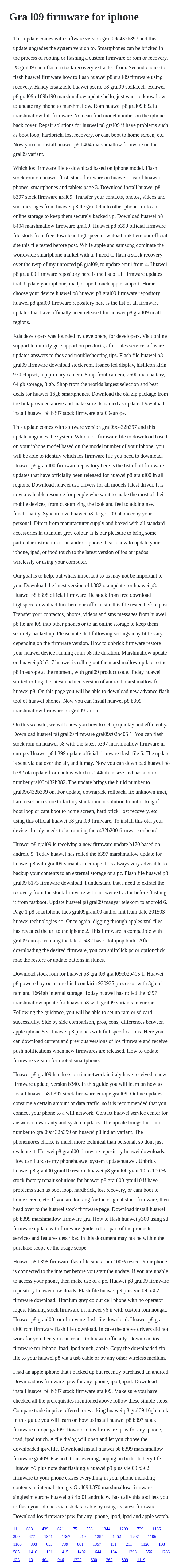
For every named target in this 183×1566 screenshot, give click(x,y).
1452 (116, 1536)
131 (113, 1544)
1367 (66, 1536)
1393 (132, 1552)
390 (16, 1536)
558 (89, 1529)
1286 (165, 1552)
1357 (97, 1544)
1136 (157, 1529)
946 (60, 1559)
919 (82, 1536)
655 (49, 1544)
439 (45, 1529)
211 (129, 1544)
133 (16, 1559)
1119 (141, 1559)
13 (31, 1559)
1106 (152, 1536)
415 (65, 1552)
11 (15, 1529)
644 (98, 1552)
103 (161, 1544)
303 (34, 1544)
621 (60, 1529)
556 (149, 1552)
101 (49, 1552)
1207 (134, 1536)
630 (94, 1559)
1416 (33, 1552)
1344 (106, 1529)
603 (29, 1529)
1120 (145, 1544)
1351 (48, 1536)
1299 (123, 1529)
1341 (114, 1552)
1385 (99, 1536)
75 (75, 1529)
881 (80, 1544)
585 (16, 1552)
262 (109, 1559)
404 (45, 1559)
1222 (77, 1559)
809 (125, 1559)
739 (140, 1529)
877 (32, 1536)
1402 (81, 1552)
